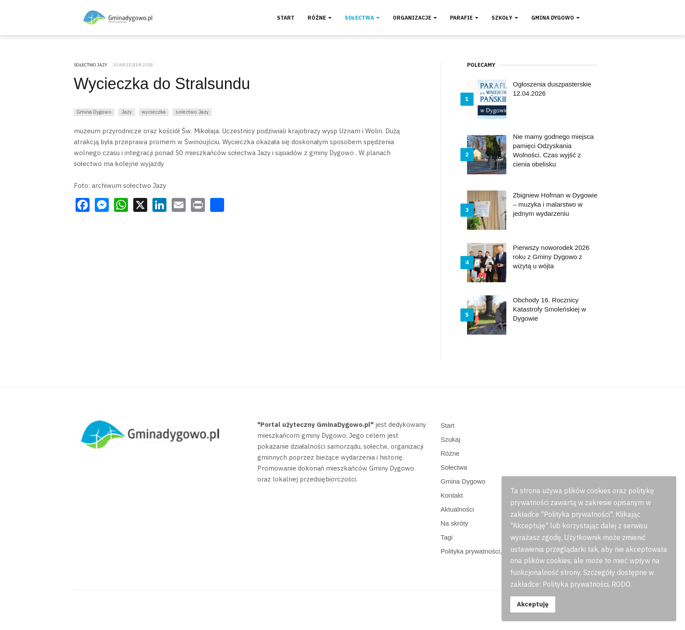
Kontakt (452, 495)
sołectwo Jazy (192, 111)
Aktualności (457, 509)
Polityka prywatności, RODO (482, 551)
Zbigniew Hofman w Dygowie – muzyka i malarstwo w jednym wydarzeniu (555, 204)
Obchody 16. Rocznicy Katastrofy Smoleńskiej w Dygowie (549, 309)
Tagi (447, 537)
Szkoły (504, 17)
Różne (320, 17)
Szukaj (450, 439)
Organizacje (415, 17)
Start (285, 17)
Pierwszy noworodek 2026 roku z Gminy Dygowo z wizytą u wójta (551, 257)
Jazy (126, 111)
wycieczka (154, 111)
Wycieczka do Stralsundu (162, 84)
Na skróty (454, 523)
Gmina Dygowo (555, 17)
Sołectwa (362, 17)
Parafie (464, 17)
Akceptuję (533, 604)
